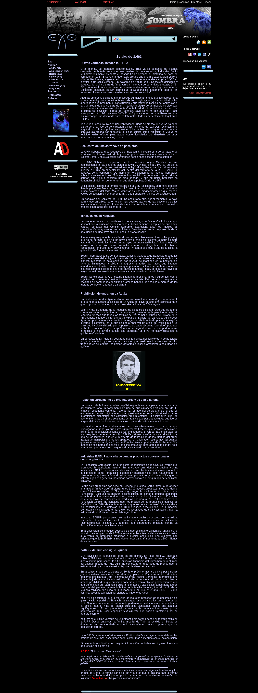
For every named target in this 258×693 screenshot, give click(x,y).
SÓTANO (108, 2)
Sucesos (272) (56, 79)
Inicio (173, 2)
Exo (50, 61)
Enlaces (53, 98)
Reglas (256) (55, 74)
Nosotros (183, 2)
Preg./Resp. (54, 88)
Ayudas (52, 65)
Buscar (207, 2)
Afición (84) (54, 68)
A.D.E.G (84, 651)
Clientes (196, 2)
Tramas (53, 82)
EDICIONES (54, 2)
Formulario (99, 678)
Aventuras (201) (56, 85)
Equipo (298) (55, 76)
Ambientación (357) (58, 71)
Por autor (53, 91)
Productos (54, 95)
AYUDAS (80, 2)
